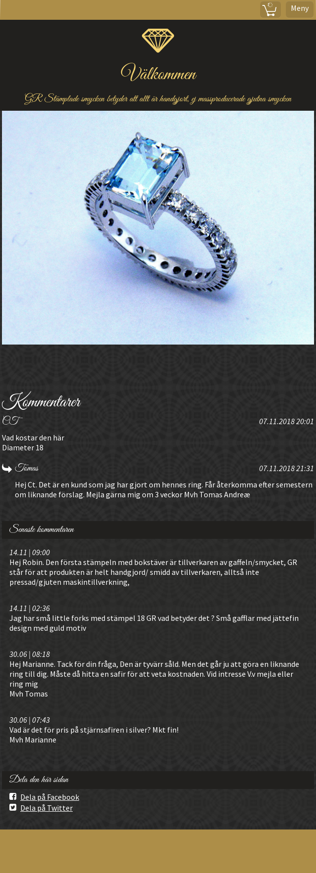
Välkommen (158, 75)
